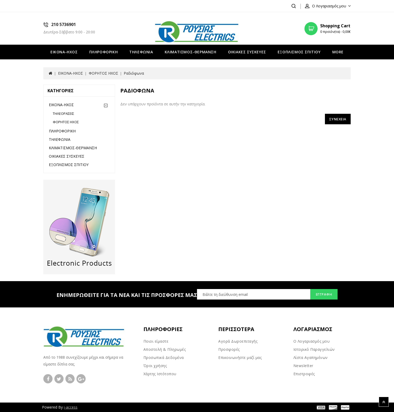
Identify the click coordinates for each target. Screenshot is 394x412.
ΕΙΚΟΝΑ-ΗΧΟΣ (64, 51)
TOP (384, 402)
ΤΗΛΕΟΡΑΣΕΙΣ (63, 113)
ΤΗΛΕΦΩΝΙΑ (141, 51)
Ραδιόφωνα (134, 73)
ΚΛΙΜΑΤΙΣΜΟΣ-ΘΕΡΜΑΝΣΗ (190, 51)
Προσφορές (229, 349)
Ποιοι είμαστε (156, 341)
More (338, 51)
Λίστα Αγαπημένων (310, 357)
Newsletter (303, 365)
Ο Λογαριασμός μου (311, 341)
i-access (70, 407)
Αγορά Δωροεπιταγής (237, 341)
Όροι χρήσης (155, 365)
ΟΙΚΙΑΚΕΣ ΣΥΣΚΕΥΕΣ (247, 51)
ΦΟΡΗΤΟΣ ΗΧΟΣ (103, 73)
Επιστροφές (304, 373)
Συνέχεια (337, 119)
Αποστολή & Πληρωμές (164, 349)
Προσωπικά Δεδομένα (163, 357)
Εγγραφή (324, 294)
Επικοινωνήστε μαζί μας (240, 357)
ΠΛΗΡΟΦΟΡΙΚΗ (103, 51)
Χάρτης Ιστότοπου (160, 373)
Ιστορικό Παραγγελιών (314, 349)
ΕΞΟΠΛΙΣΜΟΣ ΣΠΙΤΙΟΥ (299, 51)
